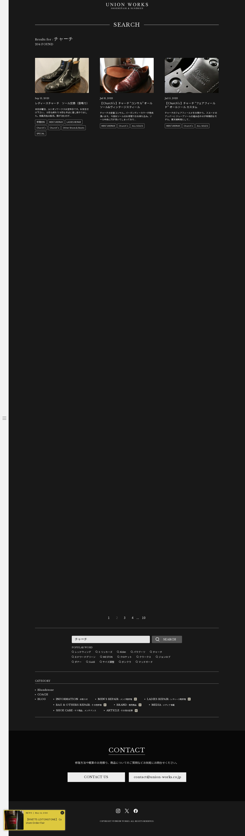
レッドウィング (83, 651)
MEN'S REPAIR (56, 121)
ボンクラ (126, 661)
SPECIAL (41, 133)
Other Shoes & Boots (73, 127)
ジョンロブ (164, 656)
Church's (41, 127)
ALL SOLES (137, 125)
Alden (123, 651)
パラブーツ (139, 651)
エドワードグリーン (85, 656)
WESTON (108, 656)
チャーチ (157, 651)
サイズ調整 (108, 661)
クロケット (126, 656)
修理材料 (41, 121)
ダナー (78, 661)
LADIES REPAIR (74, 121)
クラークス (145, 656)
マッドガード (146, 661)
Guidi (92, 661)
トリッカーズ (105, 651)
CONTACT (127, 750)
